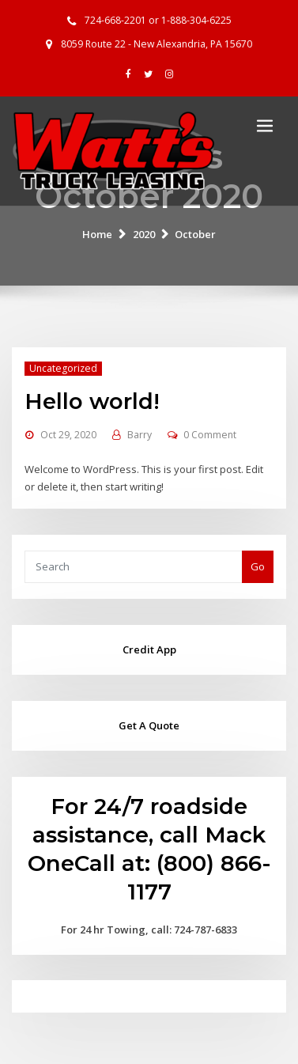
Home (97, 234)
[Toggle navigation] (264, 125)
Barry (139, 434)
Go (258, 566)
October (195, 234)
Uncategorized (63, 368)
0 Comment (209, 434)
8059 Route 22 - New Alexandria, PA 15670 (156, 44)
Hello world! (92, 401)
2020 (144, 234)
